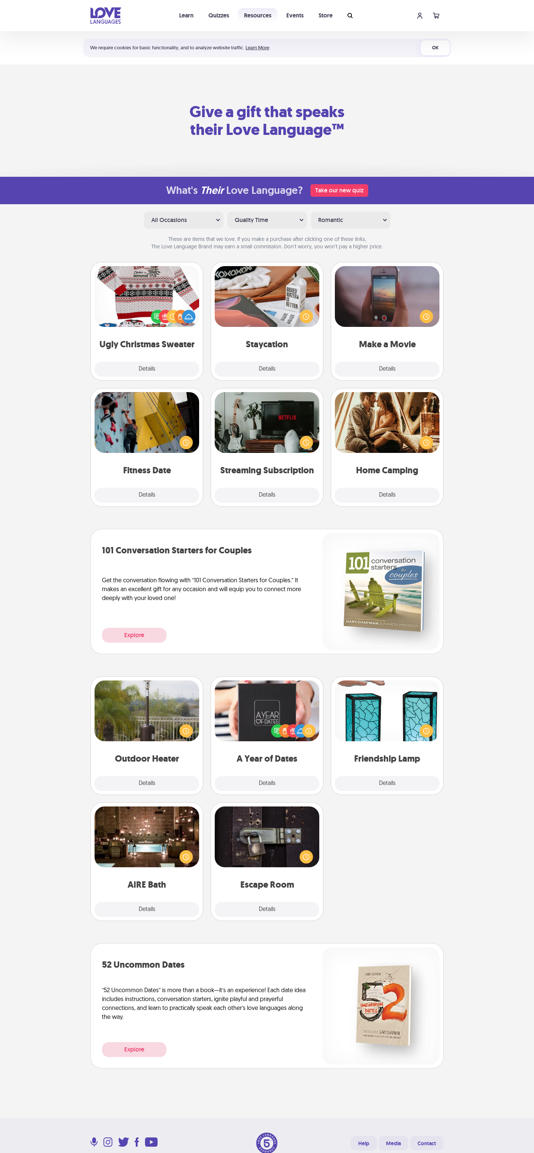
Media (393, 1143)
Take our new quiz (339, 190)
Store (326, 15)
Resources (257, 15)
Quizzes (218, 15)
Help (363, 1143)
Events (295, 15)
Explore (134, 635)
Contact (427, 1143)
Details (147, 369)
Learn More (257, 47)
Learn (186, 15)
